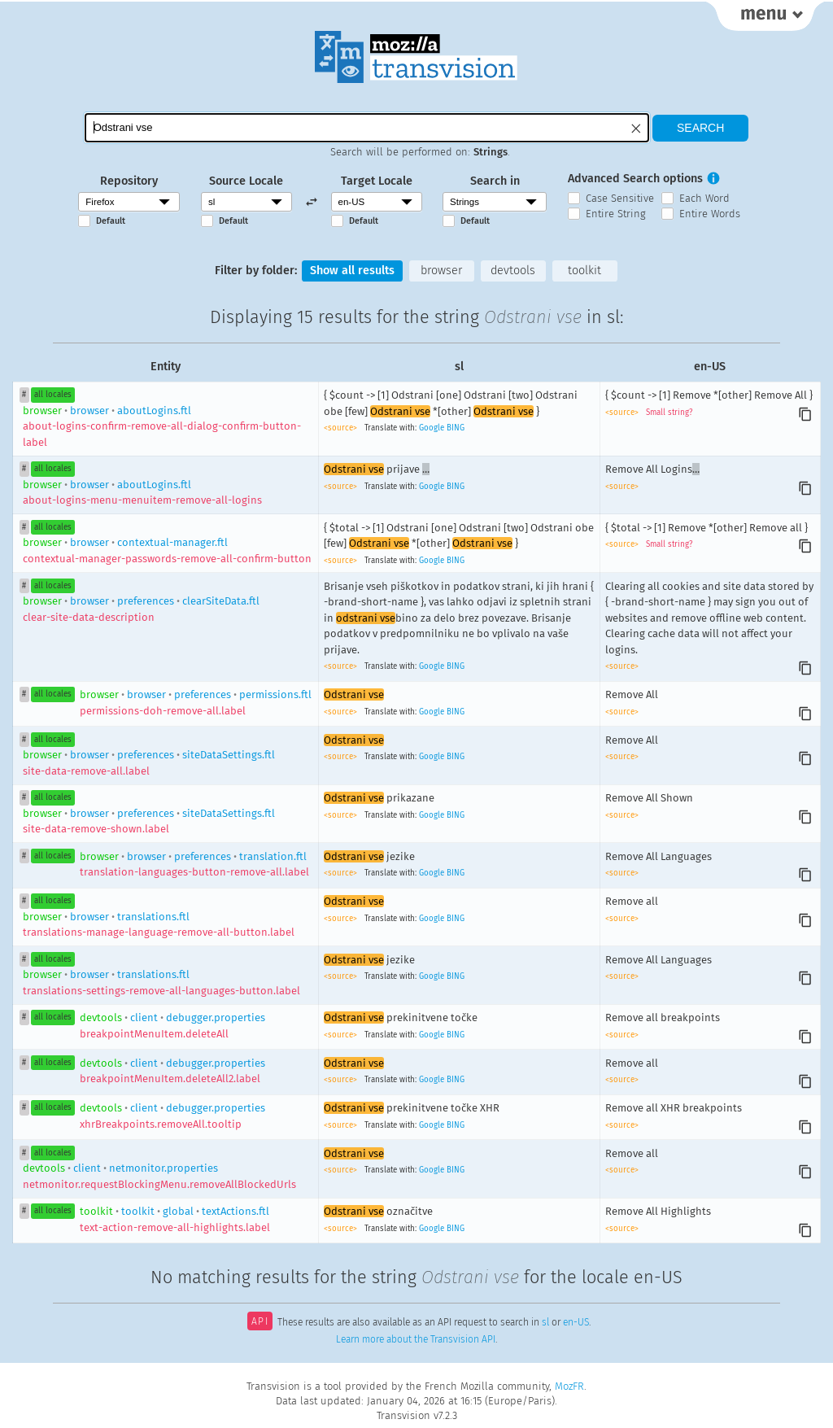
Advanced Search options (635, 179)
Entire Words (709, 213)
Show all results (352, 270)
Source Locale (246, 181)
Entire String (616, 213)
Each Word (704, 198)
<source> (342, 428)
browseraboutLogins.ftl (162, 426)
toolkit (584, 270)
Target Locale (376, 181)
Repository (129, 181)
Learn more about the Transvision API (415, 1339)
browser (441, 270)
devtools (513, 270)
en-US (576, 1323)
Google (431, 428)
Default (110, 221)
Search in (495, 181)
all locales (53, 395)
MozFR (569, 1386)
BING (455, 428)
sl (545, 1323)
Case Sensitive (620, 198)
